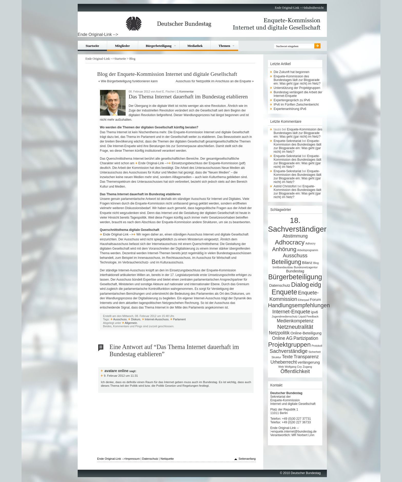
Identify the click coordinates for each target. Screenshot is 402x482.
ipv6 (314, 312)
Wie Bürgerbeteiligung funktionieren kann (129, 81)
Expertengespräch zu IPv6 (292, 100)
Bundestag (295, 271)
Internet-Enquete (291, 311)
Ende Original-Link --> (289, 7)
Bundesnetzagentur (305, 267)
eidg (315, 284)
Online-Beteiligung (305, 333)
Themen (224, 46)
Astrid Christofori (285, 186)
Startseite (92, 46)
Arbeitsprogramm (307, 250)
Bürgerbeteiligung (159, 46)
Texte (287, 356)
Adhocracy (290, 242)
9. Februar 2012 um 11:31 (121, 375)
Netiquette (167, 458)
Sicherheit (314, 351)
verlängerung (309, 362)
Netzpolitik (279, 332)
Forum (315, 300)
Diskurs (135, 319)
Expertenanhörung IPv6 (290, 109)
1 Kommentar (185, 91)
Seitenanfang (247, 458)
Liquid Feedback (308, 316)
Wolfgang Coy (293, 366)
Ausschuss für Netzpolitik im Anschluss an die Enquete (213, 81)
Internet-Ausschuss (157, 319)
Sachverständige (289, 351)
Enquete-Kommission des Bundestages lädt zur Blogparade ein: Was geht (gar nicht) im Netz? (297, 80)
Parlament (179, 319)
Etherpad (303, 299)
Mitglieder (122, 46)
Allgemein (131, 322)
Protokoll (316, 345)
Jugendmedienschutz (285, 316)
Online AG (282, 338)
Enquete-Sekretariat (287, 141)
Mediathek (195, 46)
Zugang (307, 366)
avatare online (116, 371)
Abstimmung (295, 236)
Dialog (300, 284)
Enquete (284, 292)
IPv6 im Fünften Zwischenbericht (296, 104)
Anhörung (284, 249)
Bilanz (307, 263)
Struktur (276, 357)
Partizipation (306, 338)
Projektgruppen (289, 344)
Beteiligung (286, 262)
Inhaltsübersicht (314, 7)
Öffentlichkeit (295, 371)
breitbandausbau (283, 267)
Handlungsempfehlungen (299, 305)
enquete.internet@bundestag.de (294, 431)
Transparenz (306, 356)
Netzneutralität (295, 327)
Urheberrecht (283, 362)
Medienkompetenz (295, 320)
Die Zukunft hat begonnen (291, 72)
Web (281, 366)
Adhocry (310, 243)
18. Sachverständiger (297, 224)
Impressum (132, 458)
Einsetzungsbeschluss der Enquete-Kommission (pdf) (208, 163)
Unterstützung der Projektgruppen (297, 88)
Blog (132, 58)
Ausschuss (120, 319)
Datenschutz (279, 285)
